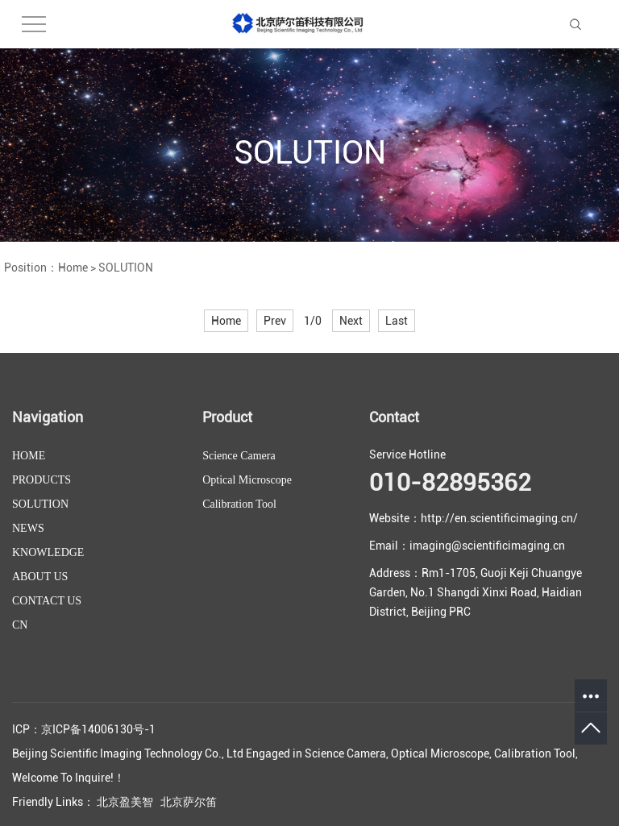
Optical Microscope (247, 480)
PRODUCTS (41, 480)
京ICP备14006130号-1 (98, 729)
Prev (275, 320)
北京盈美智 (125, 801)
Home (73, 267)
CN (19, 625)
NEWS (28, 528)
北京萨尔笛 (188, 801)
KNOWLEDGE (48, 552)
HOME (28, 456)
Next (351, 320)
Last (396, 320)
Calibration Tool (239, 504)
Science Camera (239, 456)
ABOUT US (40, 577)
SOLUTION (125, 267)
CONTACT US (46, 601)
